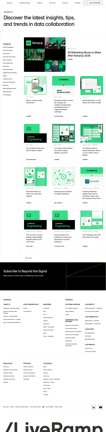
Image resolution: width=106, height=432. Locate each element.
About (45, 366)
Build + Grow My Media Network (12, 322)
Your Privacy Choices (35, 407)
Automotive (46, 308)
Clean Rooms (88, 348)
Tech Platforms (27, 311)
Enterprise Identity (70, 338)
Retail (44, 333)
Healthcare (46, 324)
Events (45, 391)
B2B (44, 311)
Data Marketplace (89, 333)
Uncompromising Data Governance (71, 344)
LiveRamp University (8, 376)
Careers (45, 373)
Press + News (47, 388)
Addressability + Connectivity (92, 324)
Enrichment (88, 336)
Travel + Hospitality (48, 336)
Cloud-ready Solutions (71, 328)
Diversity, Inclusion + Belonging (51, 379)
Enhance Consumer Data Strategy (10, 312)
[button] (9, 3)
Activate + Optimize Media (10, 316)
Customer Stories (24, 3)
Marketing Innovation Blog (10, 370)
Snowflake (26, 379)
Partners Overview (28, 366)
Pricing (67, 314)
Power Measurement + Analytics (12, 319)
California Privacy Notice (21, 407)
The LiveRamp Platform (71, 308)
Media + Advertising (48, 327)
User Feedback (50, 407)
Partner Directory (27, 370)
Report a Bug (58, 407)
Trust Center (46, 385)
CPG (44, 314)
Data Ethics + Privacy (49, 382)
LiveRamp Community (9, 379)
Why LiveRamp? (69, 311)
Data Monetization (90, 339)
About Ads (6, 407)
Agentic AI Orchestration (71, 325)
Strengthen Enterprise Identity (11, 308)
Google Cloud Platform (29, 376)
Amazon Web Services (29, 373)
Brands (25, 308)
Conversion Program (90, 351)
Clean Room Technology (71, 334)
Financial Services (48, 317)
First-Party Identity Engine (92, 311)
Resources (6, 366)
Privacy (12, 407)
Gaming (45, 320)
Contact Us (46, 376)
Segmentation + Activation (92, 320)
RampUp (5, 382)
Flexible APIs (68, 341)
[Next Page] (29, 258)
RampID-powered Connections (73, 331)
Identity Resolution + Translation (93, 308)
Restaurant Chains (48, 330)
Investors (45, 394)
